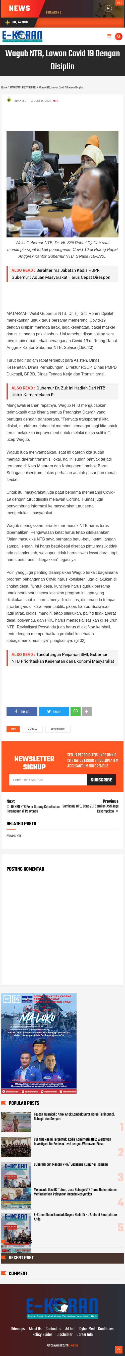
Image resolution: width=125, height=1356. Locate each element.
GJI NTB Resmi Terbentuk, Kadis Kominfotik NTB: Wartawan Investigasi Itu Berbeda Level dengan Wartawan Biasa (72, 1141)
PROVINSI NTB (58, 729)
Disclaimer (64, 1335)
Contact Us (53, 1329)
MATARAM (32, 729)
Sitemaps (18, 1329)
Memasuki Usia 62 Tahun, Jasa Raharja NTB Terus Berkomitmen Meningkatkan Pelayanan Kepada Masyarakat (75, 1192)
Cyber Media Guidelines (96, 1329)
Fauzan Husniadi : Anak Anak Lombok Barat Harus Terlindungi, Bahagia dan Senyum (74, 1116)
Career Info (85, 1335)
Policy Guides (42, 1335)
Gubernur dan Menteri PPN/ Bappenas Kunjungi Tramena (71, 1164)
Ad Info (70, 1329)
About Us (35, 1329)
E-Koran (73, 1345)
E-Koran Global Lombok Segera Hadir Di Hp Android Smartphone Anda (75, 1217)
